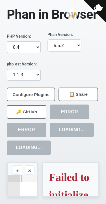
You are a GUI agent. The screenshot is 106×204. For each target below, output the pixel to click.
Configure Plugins (30, 94)
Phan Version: (60, 34)
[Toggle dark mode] (72, 14)
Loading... (72, 129)
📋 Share (78, 94)
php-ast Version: (22, 64)
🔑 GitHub (26, 111)
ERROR (69, 111)
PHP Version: (19, 36)
